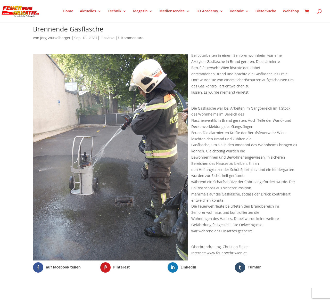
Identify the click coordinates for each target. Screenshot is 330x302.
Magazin (140, 11)
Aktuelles (88, 11)
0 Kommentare (130, 37)
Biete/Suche (265, 11)
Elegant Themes (58, 295)
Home (68, 11)
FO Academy (207, 11)
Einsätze (107, 37)
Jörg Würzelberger (55, 37)
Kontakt (237, 11)
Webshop (291, 11)
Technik (114, 11)
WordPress (93, 295)
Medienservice (172, 11)
